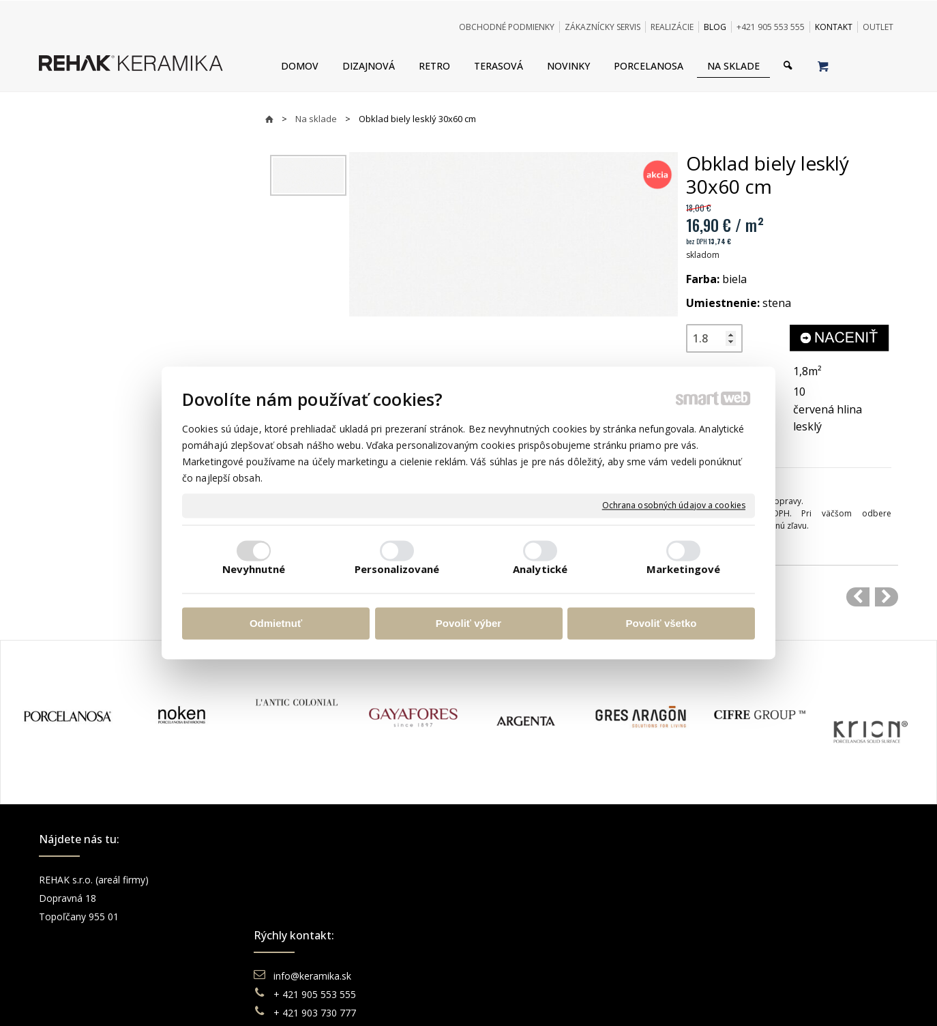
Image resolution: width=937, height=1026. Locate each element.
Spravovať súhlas (678, 998)
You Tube (730, 916)
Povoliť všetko (661, 623)
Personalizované (397, 569)
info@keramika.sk (314, 879)
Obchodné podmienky (540, 879)
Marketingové (683, 569)
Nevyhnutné (254, 569)
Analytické (540, 569)
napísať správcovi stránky (431, 998)
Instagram (731, 898)
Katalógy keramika (533, 934)
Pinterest (729, 934)
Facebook (731, 879)
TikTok (724, 953)
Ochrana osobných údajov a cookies (673, 505)
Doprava (511, 898)
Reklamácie (519, 916)
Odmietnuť (276, 623)
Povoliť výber (468, 623)
